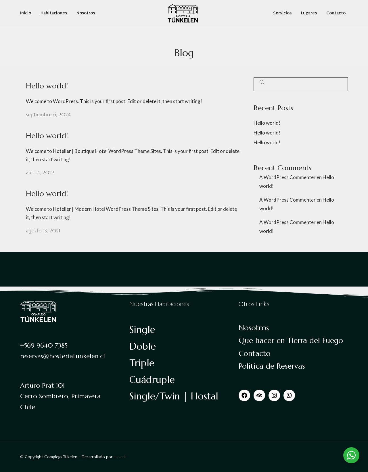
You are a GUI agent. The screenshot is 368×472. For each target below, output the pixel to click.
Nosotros (85, 13)
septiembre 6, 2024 (48, 114)
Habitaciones (54, 13)
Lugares (309, 13)
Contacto (336, 13)
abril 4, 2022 (40, 172)
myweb (120, 456)
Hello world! (47, 85)
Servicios (282, 13)
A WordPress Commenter (287, 177)
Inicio (25, 13)
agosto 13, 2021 (43, 231)
